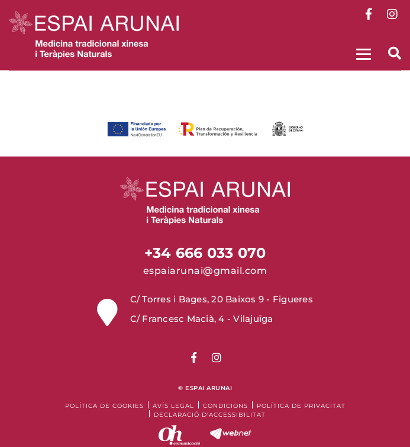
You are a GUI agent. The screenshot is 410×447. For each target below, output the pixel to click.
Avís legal (173, 406)
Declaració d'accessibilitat (210, 415)
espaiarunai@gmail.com (205, 270)
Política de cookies (104, 406)
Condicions (225, 406)
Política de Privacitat (301, 406)
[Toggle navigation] (362, 52)
